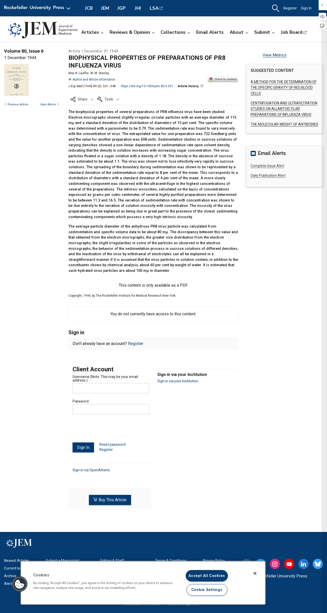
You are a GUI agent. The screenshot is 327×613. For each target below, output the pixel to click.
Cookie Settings (207, 590)
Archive (10, 575)
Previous (16, 104)
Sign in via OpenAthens (91, 470)
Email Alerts (210, 32)
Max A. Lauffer (78, 73)
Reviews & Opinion (132, 32)
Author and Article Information (91, 79)
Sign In (308, 8)
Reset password (112, 444)
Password (81, 401)
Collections (175, 32)
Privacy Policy (214, 560)
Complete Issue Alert (267, 166)
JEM (105, 8)
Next (50, 104)
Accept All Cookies (207, 576)
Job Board (291, 32)
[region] (143, 583)
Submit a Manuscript (62, 560)
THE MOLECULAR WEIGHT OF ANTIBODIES (284, 124)
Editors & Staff (112, 560)
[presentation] (111, 430)
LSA (154, 8)
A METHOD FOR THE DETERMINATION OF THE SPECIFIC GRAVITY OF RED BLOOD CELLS (284, 87)
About (239, 32)
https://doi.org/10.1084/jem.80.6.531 (147, 86)
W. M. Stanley (99, 73)
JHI (138, 8)
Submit (264, 32)
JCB (89, 8)
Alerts (9, 583)
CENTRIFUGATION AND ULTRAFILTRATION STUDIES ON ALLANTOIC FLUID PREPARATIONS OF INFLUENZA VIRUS (284, 109)
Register (290, 8)
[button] (275, 8)
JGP (121, 8)
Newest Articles (16, 560)
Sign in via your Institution (177, 381)
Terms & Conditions (170, 560)
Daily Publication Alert (268, 175)
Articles (92, 32)
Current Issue (15, 567)
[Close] (255, 573)
